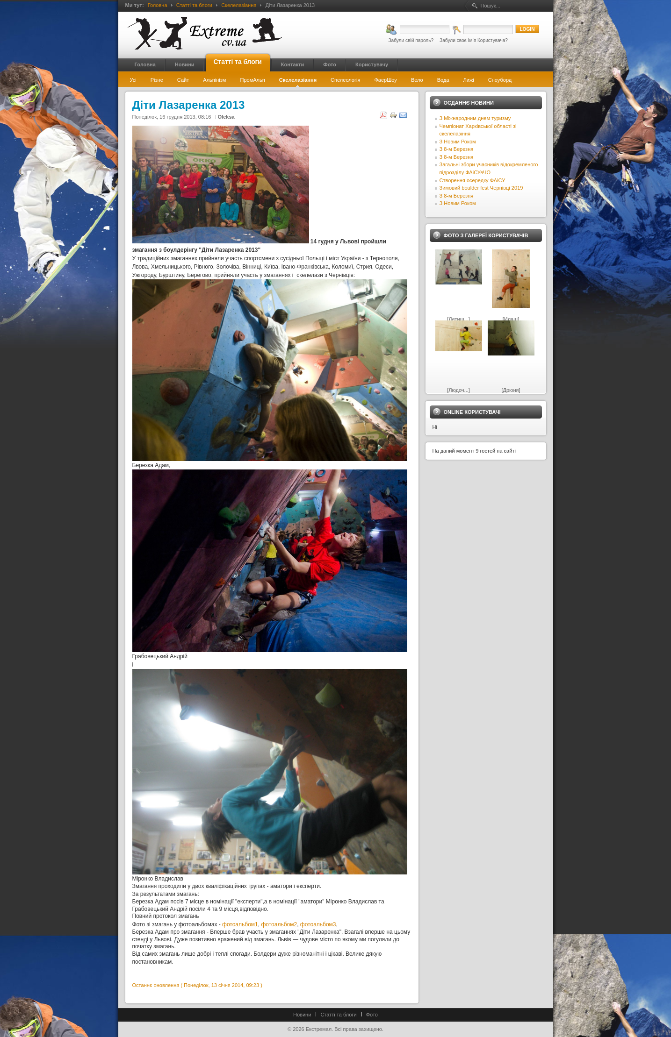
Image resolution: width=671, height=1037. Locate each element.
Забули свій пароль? (410, 40)
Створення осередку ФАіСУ (472, 180)
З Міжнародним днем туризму (475, 118)
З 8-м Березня (457, 149)
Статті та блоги (194, 5)
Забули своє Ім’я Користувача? (474, 40)
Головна (157, 5)
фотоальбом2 (279, 924)
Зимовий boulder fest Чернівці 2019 (481, 188)
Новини (302, 1014)
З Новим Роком (458, 141)
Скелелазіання (238, 5)
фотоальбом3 (318, 924)
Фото (372, 1014)
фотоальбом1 (240, 924)
